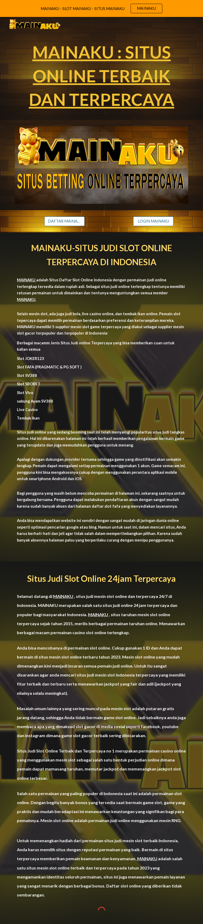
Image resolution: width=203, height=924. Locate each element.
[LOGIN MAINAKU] (153, 221)
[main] (101, 76)
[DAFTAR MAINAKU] (64, 221)
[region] (101, 8)
